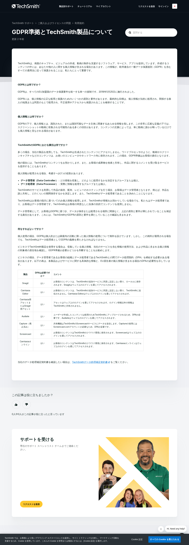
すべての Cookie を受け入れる (164, 539)
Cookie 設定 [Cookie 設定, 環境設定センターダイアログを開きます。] (137, 539)
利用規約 (79, 23)
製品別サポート (66, 6)
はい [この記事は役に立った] (16, 404)
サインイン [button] (163, 6)
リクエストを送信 (146, 6)
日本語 (174, 6)
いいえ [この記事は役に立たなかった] (26, 404)
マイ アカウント (103, 6)
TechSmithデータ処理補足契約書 (90, 362)
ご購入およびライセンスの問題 (54, 23)
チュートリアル (85, 6)
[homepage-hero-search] (151, 32)
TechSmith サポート (23, 23)
